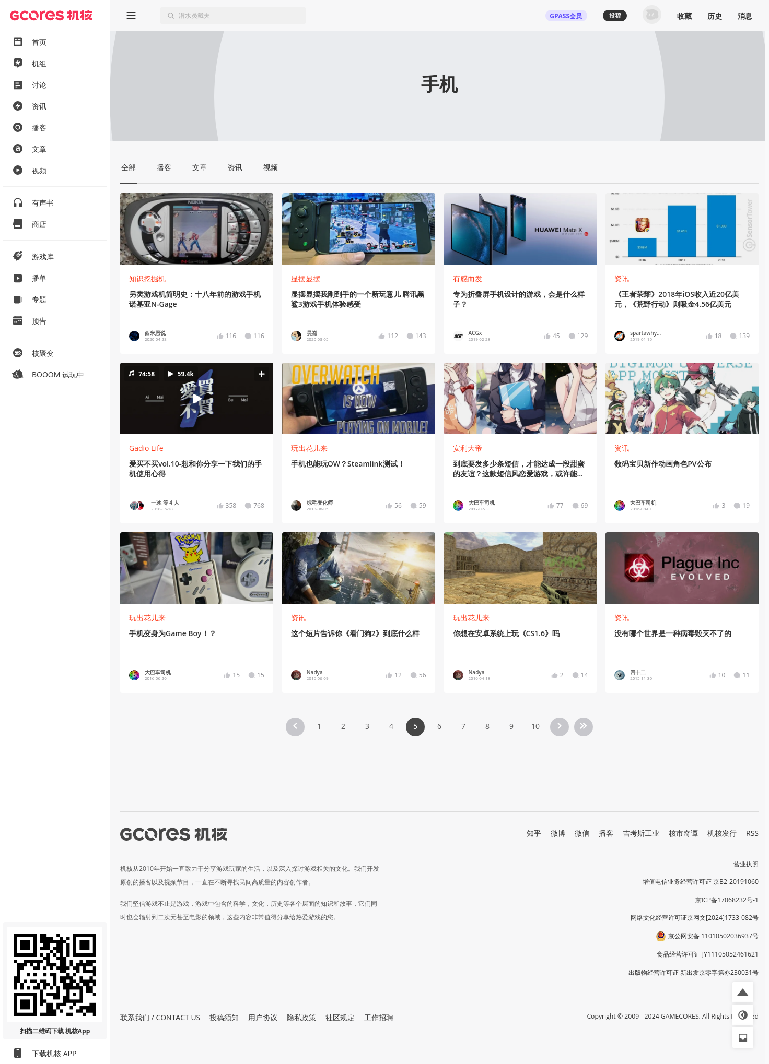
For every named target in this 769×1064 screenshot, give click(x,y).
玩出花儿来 (309, 448)
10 (535, 726)
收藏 (684, 16)
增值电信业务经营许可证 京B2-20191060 (701, 881)
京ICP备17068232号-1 (727, 899)
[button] (196, 398)
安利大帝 (467, 448)
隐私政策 (301, 1017)
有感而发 (467, 278)
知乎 (534, 833)
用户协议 (262, 1017)
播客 (606, 833)
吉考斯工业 (641, 833)
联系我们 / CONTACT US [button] (160, 1017)
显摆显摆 (305, 278)
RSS (752, 833)
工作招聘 (378, 1017)
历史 (714, 16)
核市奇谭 (683, 833)
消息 (745, 16)
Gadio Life (146, 448)
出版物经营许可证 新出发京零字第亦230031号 (693, 972)
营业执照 (746, 863)
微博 (558, 833)
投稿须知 (224, 1017)
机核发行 (722, 833)
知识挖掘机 (147, 278)
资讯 (621, 278)
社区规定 (340, 1017)
